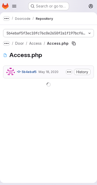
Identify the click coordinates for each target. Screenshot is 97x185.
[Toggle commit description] (69, 72)
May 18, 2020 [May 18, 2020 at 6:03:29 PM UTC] (48, 72)
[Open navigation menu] (14, 6)
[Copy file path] (74, 43)
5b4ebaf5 (26, 72)
